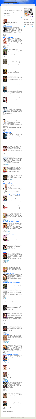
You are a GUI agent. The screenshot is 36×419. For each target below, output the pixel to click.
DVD (5, 25)
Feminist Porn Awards (16, 9)
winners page (20, 17)
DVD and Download (7, 142)
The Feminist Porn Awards (9, 8)
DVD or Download (7, 104)
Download (7, 47)
